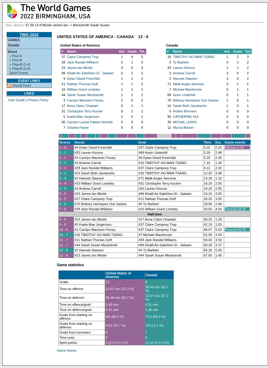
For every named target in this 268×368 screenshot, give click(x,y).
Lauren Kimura (184, 67)
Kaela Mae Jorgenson (83, 116)
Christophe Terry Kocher (85, 111)
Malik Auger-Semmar (188, 84)
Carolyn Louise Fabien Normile (90, 122)
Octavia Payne (78, 127)
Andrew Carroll (184, 73)
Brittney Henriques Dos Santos (195, 100)
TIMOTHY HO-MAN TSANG (194, 57)
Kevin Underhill (184, 95)
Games (14, 40)
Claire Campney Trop (82, 57)
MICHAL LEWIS (185, 122)
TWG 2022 (29, 34)
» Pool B (15, 60)
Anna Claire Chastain (82, 106)
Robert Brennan (185, 111)
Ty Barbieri (181, 62)
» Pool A (15, 56)
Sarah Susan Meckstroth (85, 95)
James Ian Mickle (80, 67)
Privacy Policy (38, 100)
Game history (67, 350)
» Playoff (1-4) (19, 64)
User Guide (16, 100)
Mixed (12, 51)
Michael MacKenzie (187, 89)
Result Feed (22, 85)
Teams (13, 45)
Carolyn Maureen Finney (85, 100)
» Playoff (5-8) (19, 68)
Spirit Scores (18, 73)
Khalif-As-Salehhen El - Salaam (90, 73)
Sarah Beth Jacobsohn (190, 106)
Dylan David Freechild (83, 78)
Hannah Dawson (185, 78)
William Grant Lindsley (83, 89)
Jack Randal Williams (83, 62)
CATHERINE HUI (186, 116)
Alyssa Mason (183, 127)
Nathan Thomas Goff (82, 84)
